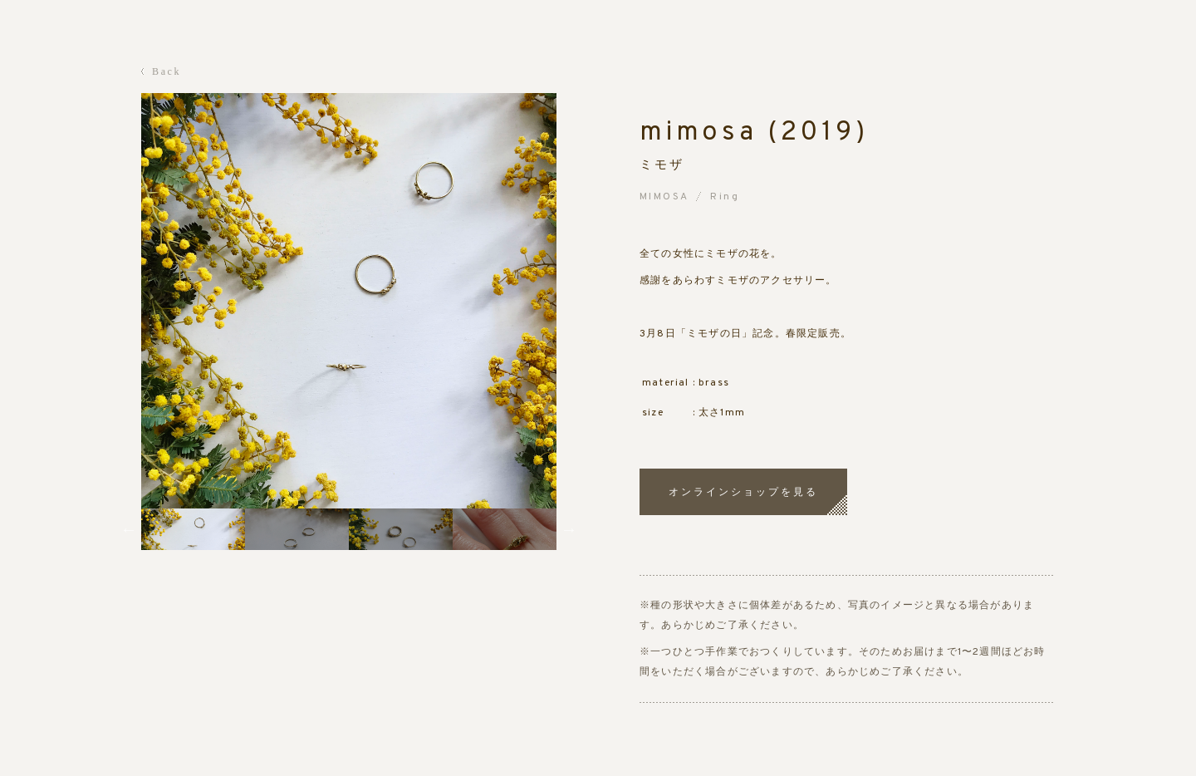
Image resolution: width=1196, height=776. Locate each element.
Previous (128, 529)
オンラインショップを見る (743, 492)
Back (166, 71)
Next (569, 529)
